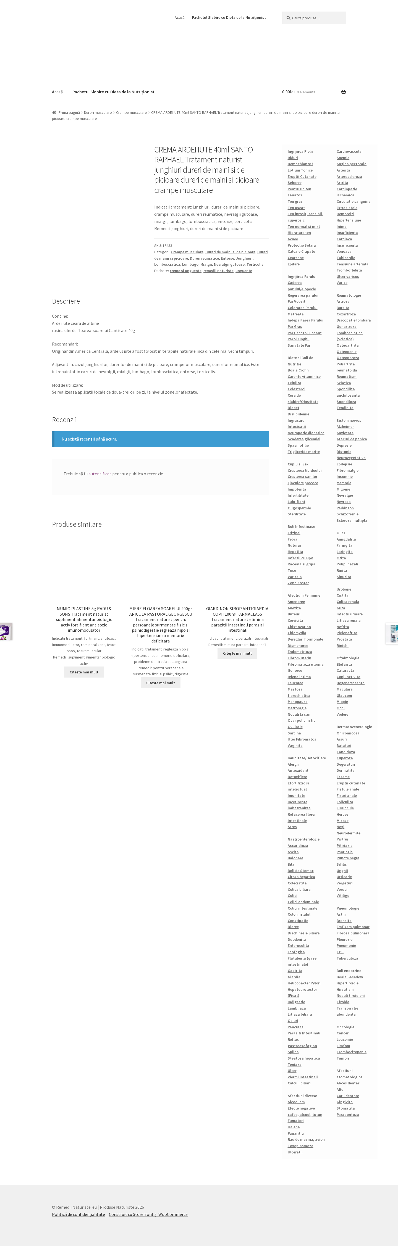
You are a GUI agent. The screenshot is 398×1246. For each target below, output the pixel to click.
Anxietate (345, 432)
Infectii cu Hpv (300, 557)
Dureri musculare (98, 112)
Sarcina (294, 733)
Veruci (342, 889)
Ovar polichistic (301, 720)
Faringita (344, 545)
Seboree (295, 182)
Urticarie (344, 876)
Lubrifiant (296, 501)
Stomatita (346, 1108)
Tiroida (343, 1001)
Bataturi (344, 745)
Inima (342, 226)
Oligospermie (299, 507)
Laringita (345, 551)
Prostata (344, 639)
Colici (292, 895)
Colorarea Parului (303, 307)
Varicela (295, 576)
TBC (340, 951)
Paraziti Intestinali (304, 1033)
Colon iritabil (299, 914)
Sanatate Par (299, 345)
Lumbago (190, 264)
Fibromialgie (347, 470)
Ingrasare (296, 420)
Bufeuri (294, 614)
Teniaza (295, 1064)
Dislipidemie (298, 414)
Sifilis (342, 864)
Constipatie (298, 920)
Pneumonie (346, 945)
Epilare (294, 264)
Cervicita (295, 620)
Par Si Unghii (299, 338)
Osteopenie (347, 351)
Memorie (344, 482)
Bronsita (344, 920)
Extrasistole (347, 207)
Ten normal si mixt (304, 226)
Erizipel (294, 532)
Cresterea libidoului (305, 470)
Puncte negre (348, 857)
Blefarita (344, 664)
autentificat (99, 473)
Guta (341, 607)
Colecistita (297, 883)
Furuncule (345, 807)
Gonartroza (347, 326)
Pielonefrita (347, 632)
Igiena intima (299, 676)
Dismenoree (298, 645)
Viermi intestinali (303, 1076)
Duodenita (297, 939)
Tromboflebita (349, 270)
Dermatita (346, 770)
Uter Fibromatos (302, 739)
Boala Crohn (298, 370)
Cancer (343, 1033)
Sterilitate (297, 514)
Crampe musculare (131, 112)
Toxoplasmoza (300, 1145)
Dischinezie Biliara (304, 933)
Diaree (293, 926)
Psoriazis (345, 851)
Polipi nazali (347, 564)
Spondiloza (346, 401)
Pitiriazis (344, 845)
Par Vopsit (296, 301)
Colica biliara (299, 889)
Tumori (343, 1058)
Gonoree (295, 670)
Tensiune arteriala (352, 264)
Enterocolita (298, 945)
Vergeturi (345, 883)
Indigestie (296, 1001)
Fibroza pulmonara (353, 933)
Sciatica (344, 382)
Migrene (343, 489)
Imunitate (296, 795)
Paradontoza (348, 1114)
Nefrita (343, 626)
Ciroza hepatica (301, 876)
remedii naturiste (218, 270)
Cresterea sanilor (302, 476)
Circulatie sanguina (354, 201)
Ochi (341, 707)
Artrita (342, 182)
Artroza (343, 301)
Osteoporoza (348, 357)
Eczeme (343, 776)
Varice (342, 282)
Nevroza (344, 501)
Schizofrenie (347, 514)
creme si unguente (185, 270)
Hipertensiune (349, 220)
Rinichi (343, 645)
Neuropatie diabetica (306, 432)
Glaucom (344, 695)
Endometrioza (300, 651)
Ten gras (295, 201)
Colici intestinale (302, 908)
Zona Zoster (298, 582)
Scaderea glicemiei (304, 438)
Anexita (294, 607)
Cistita (343, 595)
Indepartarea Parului (305, 320)
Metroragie (297, 707)
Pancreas (295, 1026)
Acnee (293, 238)
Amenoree (296, 601)
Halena (294, 1126)
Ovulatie (295, 726)
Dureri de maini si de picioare (230, 251)
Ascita (293, 851)
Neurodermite (348, 833)
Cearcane (296, 257)
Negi (340, 826)
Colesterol (296, 388)
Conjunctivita (348, 676)
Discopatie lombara (354, 320)
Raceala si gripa (301, 564)
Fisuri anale (347, 795)
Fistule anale (348, 789)
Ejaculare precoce (303, 482)
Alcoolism (296, 1101)
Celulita (294, 382)
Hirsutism (345, 989)
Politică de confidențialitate (78, 1214)
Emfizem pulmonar (353, 926)
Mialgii (206, 264)
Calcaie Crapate (301, 251)
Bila (291, 864)
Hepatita (295, 551)
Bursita (343, 307)
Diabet (293, 407)
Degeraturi (346, 764)
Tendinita (345, 407)
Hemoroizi (345, 213)
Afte (340, 1089)
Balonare (295, 857)
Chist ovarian (299, 626)
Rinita (342, 570)
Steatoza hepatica (304, 1058)
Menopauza (298, 701)
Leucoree (295, 682)
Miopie (342, 701)
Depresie (344, 445)
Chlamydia (297, 632)
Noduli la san (299, 714)
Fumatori (296, 1120)
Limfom (343, 1045)
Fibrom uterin (299, 657)
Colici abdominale (303, 901)
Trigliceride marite (304, 451)
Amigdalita (346, 539)
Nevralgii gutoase (229, 264)
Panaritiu (296, 1133)
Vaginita (295, 745)
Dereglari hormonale (305, 639)
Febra (292, 539)
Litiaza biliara (300, 1014)
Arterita (343, 170)
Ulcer (292, 1070)
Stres (292, 826)
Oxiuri (293, 1020)
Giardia (294, 976)
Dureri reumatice (204, 258)
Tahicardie (346, 257)
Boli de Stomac (301, 870)
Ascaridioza (298, 845)
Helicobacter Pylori (304, 983)
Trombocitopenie (351, 1051)
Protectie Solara (302, 245)
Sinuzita (344, 576)
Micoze (343, 820)
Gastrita (295, 970)
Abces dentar (348, 1083)
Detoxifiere (297, 776)
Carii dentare (348, 1095)
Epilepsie (344, 464)
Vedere (342, 714)
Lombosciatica (167, 264)
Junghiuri (244, 258)
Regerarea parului (303, 295)
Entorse (227, 258)
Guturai (294, 545)
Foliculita (345, 801)
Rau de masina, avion (306, 1139)
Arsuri (342, 739)
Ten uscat (296, 207)
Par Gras (295, 326)
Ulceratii (295, 1152)
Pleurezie (344, 939)
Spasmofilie (298, 445)
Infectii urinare (350, 614)
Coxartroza (346, 314)
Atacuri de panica (352, 438)
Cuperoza (345, 757)
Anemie (343, 157)
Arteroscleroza (349, 176)
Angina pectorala (351, 163)
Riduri (293, 157)
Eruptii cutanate (351, 783)
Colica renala (348, 601)
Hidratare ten (299, 232)
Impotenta (297, 489)
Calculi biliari (299, 1083)
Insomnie (345, 476)
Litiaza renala (349, 620)
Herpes (343, 814)
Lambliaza (297, 1008)
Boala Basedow (350, 976)
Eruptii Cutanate (302, 176)
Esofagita (296, 951)
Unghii (342, 870)
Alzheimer (345, 426)
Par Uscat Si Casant (305, 332)
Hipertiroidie (347, 983)
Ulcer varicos (348, 276)
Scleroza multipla (352, 520)
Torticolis (255, 264)
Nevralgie (345, 495)
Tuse (292, 570)
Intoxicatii (297, 426)
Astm (341, 914)
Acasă (180, 17)
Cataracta (345, 670)
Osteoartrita (348, 345)
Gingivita (345, 1101)
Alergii (293, 764)
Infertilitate (298, 495)
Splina (293, 1051)
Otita (341, 557)
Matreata (296, 314)
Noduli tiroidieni (351, 995)
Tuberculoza (347, 958)
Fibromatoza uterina (306, 664)
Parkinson (345, 507)
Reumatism (347, 376)
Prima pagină (69, 112)
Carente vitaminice (304, 376)
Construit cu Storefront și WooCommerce (148, 1214)
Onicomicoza (348, 733)
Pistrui (342, 839)
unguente (243, 270)
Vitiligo (343, 895)
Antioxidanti (299, 770)
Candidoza (346, 751)
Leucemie (345, 1039)
